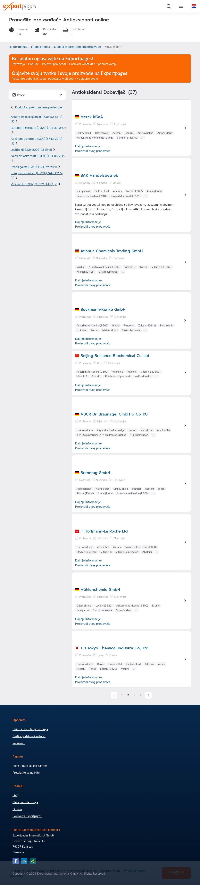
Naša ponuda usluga (25, 802)
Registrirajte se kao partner (29, 765)
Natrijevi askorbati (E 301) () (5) (38, 156)
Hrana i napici (40, 46)
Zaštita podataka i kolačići (29, 736)
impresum (18, 743)
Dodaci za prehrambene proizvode (77, 46)
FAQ (15, 795)
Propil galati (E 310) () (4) (34, 167)
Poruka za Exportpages (27, 816)
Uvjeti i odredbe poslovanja (30, 729)
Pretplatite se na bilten (26, 772)
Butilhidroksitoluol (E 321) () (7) (38, 127)
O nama (17, 809)
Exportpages (18, 46)
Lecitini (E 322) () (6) (31, 149)
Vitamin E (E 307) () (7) (34, 184)
